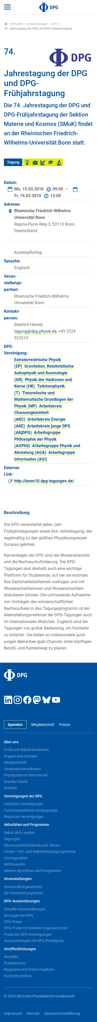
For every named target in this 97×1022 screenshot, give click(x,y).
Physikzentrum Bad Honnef (26, 775)
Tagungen (12, 839)
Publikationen (15, 963)
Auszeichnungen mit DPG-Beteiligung (33, 941)
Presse (64, 725)
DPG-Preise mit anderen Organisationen (36, 928)
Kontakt (10, 788)
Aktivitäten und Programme (26, 825)
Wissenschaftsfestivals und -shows (32, 845)
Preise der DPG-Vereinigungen (28, 934)
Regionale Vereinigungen (23, 816)
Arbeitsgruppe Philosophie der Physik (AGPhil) (37, 439)
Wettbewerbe (14, 864)
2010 (55, 24)
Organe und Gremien (20, 756)
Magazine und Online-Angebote (29, 969)
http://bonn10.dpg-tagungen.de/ (44, 480)
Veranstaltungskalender (23, 887)
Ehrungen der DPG (18, 915)
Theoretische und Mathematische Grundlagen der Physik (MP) (43, 399)
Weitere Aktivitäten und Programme (32, 871)
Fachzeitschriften (18, 976)
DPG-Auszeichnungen (22, 901)
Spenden (15, 725)
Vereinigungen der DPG (23, 796)
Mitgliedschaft (42, 725)
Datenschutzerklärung (62, 1013)
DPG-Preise (13, 922)
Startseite (13, 24)
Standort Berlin (16, 782)
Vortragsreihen (16, 858)
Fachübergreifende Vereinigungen (31, 810)
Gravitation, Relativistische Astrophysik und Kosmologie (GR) (44, 373)
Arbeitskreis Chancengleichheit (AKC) (38, 413)
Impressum (13, 1013)
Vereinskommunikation (22, 769)
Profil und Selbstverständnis (26, 750)
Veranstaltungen (37, 24)
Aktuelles (11, 957)
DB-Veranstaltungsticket (23, 893)
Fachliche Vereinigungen (23, 804)
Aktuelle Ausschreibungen (24, 909)
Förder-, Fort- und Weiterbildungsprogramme (39, 851)
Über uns (11, 742)
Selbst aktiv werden (19, 833)
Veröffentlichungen (20, 949)
